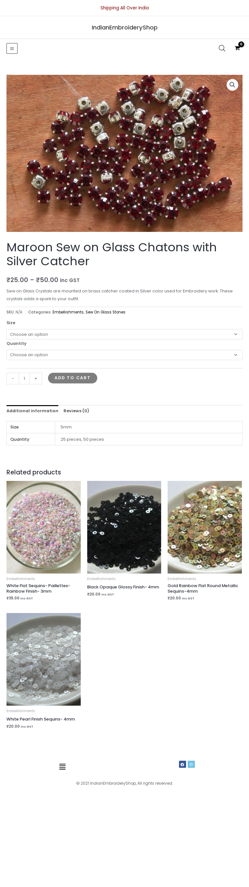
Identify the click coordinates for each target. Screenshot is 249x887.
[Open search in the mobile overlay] (222, 48)
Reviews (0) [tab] (76, 411)
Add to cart (72, 378)
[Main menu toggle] (12, 48)
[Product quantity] (24, 378)
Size (10, 322)
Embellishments (68, 312)
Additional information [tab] (32, 411)
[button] (232, 85)
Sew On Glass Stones (105, 312)
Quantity (16, 343)
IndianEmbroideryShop (125, 27)
